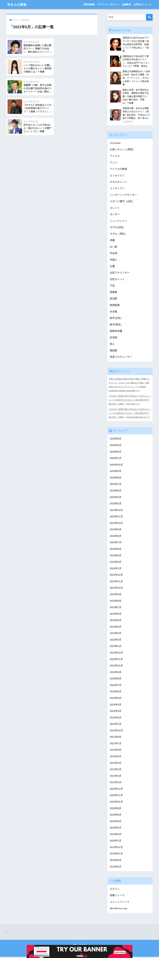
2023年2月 (116, 640)
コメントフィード (120, 903)
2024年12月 (116, 510)
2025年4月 (116, 497)
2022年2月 (116, 718)
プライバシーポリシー (108, 4)
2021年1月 (116, 783)
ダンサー (115, 215)
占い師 (113, 247)
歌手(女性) (115, 319)
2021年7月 (116, 744)
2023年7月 (116, 607)
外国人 (113, 260)
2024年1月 (116, 568)
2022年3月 (116, 711)
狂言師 (113, 338)
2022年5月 (116, 698)
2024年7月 (116, 542)
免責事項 (126, 4)
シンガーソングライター (123, 195)
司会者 (113, 254)
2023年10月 (116, 588)
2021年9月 (116, 737)
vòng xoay (131, 404)
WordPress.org (118, 909)
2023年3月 (116, 633)
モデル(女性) (117, 228)
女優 (112, 267)
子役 (112, 286)
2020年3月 (116, 828)
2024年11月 (116, 516)
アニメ (113, 162)
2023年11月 (116, 581)
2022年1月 (116, 724)
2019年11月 (116, 854)
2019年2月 (116, 867)
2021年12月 (116, 731)
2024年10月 (116, 523)
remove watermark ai (135, 417)
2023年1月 (116, 646)
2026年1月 (116, 458)
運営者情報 (89, 4)
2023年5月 (116, 620)
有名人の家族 (17, 4)
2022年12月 (116, 653)
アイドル (115, 156)
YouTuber (115, 143)
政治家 (113, 299)
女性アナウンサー (120, 273)
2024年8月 (116, 536)
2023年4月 (116, 627)
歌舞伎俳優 (116, 332)
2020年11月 (116, 796)
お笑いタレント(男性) (122, 150)
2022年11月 (116, 659)
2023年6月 (116, 614)
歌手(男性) (115, 325)
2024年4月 (116, 555)
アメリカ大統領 (118, 169)
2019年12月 (116, 848)
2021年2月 (116, 776)
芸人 (112, 345)
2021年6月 (116, 750)
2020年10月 (116, 802)
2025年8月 (116, 477)
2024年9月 (116, 529)
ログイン (115, 890)
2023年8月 (116, 601)
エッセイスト (117, 176)
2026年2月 (116, 451)
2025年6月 (116, 490)
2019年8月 (116, 861)
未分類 (113, 312)
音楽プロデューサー (121, 358)
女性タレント (117, 280)
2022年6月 (116, 692)
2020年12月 (116, 789)
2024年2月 (116, 562)
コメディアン (117, 189)
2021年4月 (116, 763)
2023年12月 (116, 575)
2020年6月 (116, 815)
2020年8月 (116, 809)
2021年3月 (116, 770)
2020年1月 (116, 841)
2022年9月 (116, 672)
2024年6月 (116, 549)
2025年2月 (116, 503)
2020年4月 (116, 822)
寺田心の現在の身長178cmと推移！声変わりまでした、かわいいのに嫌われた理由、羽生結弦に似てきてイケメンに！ (129, 384)
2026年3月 (116, 445)
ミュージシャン (118, 221)
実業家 (113, 293)
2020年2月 (116, 835)
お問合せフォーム (142, 4)
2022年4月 (116, 705)
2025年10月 (116, 464)
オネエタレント (118, 182)
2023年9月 (116, 594)
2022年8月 (116, 679)
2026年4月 (116, 438)
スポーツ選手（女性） (122, 202)
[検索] (149, 17)
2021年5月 (116, 757)
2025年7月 (116, 484)
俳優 (112, 241)
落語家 (113, 351)
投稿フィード (117, 896)
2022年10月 (116, 666)
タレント (115, 208)
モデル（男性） (118, 234)
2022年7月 (116, 685)
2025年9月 (116, 471)
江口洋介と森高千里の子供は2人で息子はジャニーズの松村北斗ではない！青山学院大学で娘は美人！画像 (130, 400)
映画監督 (115, 306)
